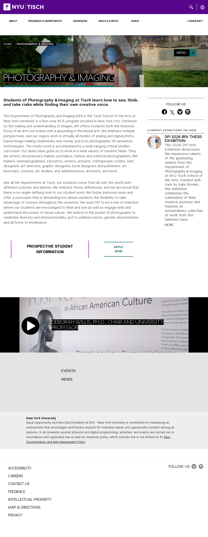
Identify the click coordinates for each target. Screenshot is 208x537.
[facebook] (164, 112)
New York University (41, 418)
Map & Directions (24, 507)
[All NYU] (202, 7)
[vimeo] (180, 112)
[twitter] (172, 112)
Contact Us (19, 484)
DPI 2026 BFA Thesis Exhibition (183, 139)
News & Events (108, 21)
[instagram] (187, 112)
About (13, 21)
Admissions (80, 21)
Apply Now (118, 249)
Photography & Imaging (35, 44)
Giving (135, 21)
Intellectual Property (30, 499)
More (169, 225)
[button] (191, 7)
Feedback (16, 492)
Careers (15, 476)
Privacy (15, 515)
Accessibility (20, 468)
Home (8, 44)
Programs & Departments (45, 21)
